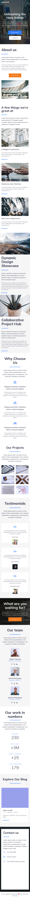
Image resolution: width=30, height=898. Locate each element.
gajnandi (10, 812)
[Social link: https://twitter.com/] (15, 664)
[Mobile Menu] (26, 5)
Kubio (16, 895)
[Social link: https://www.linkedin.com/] (17, 664)
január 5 (16, 812)
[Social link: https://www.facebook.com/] (12, 664)
